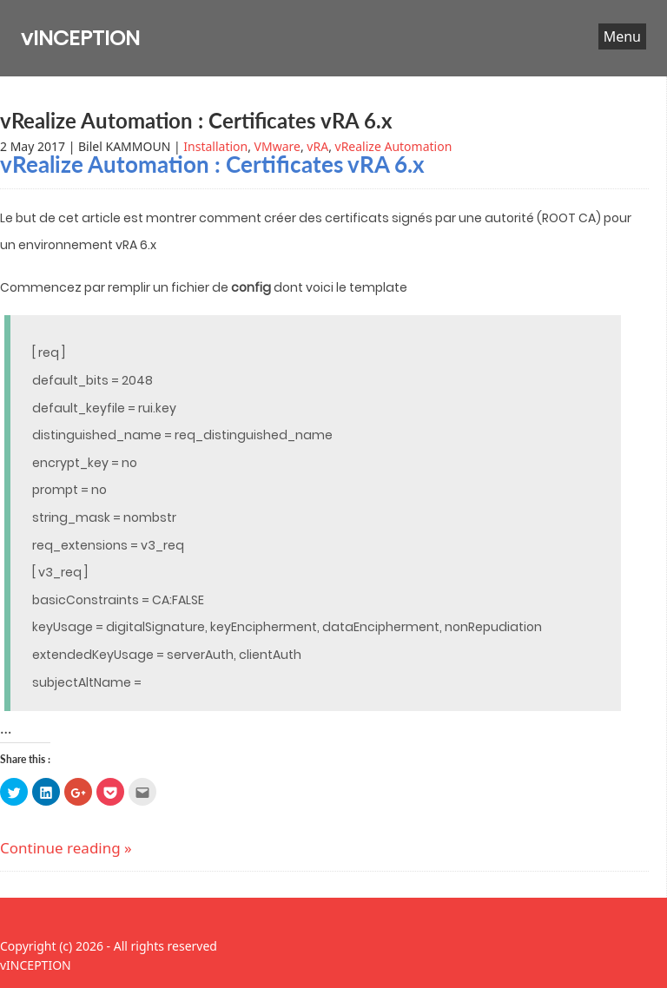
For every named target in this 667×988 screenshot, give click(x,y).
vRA (317, 146)
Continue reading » (66, 848)
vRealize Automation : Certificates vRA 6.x (196, 120)
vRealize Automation (393, 146)
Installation (215, 146)
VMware (277, 146)
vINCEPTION (80, 37)
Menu (622, 36)
